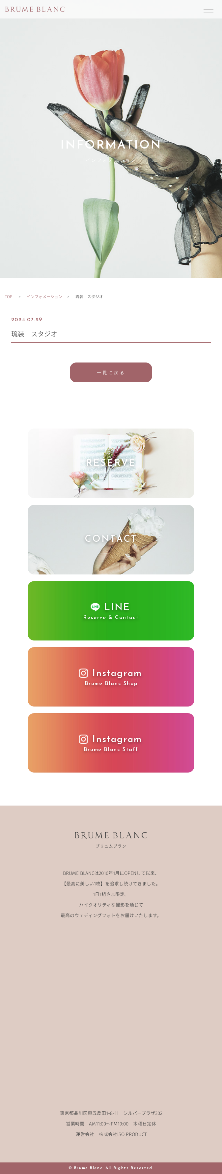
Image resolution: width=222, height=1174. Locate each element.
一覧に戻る (111, 372)
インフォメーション (44, 296)
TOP (8, 296)
